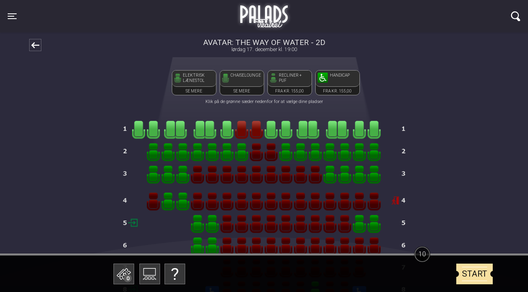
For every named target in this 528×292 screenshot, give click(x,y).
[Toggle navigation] (12, 16)
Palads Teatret (264, 11)
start (474, 274)
